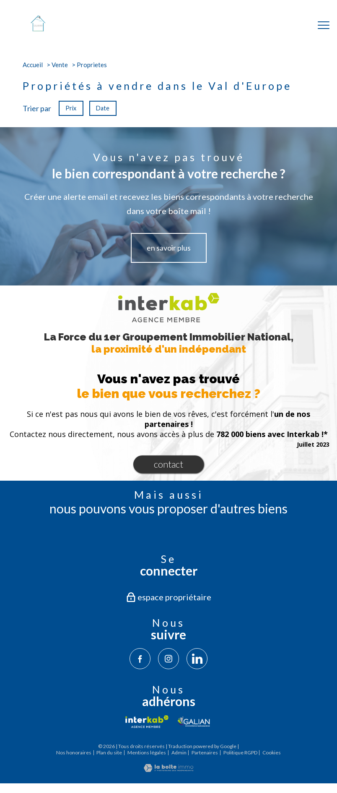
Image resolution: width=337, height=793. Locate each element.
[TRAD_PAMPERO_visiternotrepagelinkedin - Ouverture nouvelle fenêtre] (197, 658)
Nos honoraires (73, 752)
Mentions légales (146, 752)
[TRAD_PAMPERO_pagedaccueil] (38, 29)
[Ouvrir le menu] (323, 25)
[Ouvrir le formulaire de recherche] (296, 25)
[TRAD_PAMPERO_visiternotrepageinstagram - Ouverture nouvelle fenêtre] (168, 658)
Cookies (271, 753)
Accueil (33, 64)
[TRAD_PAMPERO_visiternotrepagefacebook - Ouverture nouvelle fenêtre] (140, 658)
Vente (60, 64)
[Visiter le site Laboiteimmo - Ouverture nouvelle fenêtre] (168, 769)
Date (103, 108)
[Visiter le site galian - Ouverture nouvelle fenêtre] (194, 721)
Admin (179, 752)
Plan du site (109, 752)
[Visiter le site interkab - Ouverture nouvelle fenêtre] (146, 721)
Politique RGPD (240, 752)
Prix (70, 108)
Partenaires (205, 752)
